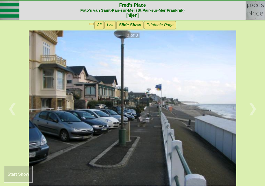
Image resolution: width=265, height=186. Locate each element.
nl (129, 15)
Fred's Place (132, 5)
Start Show (18, 174)
